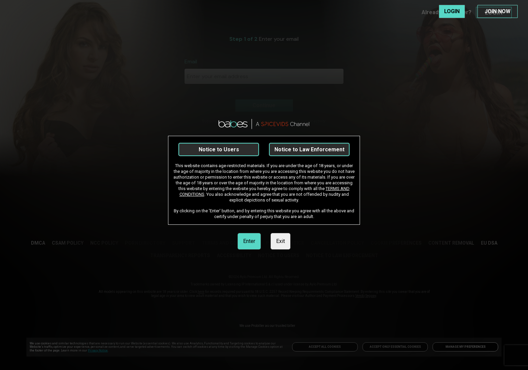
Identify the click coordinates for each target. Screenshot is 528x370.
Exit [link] (280, 241)
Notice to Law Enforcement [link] (309, 149)
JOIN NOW (497, 11)
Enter (249, 241)
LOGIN (452, 11)
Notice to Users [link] (219, 149)
